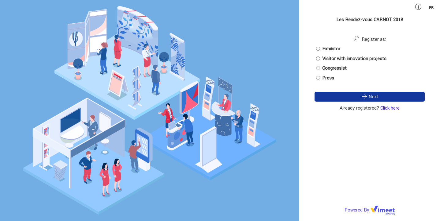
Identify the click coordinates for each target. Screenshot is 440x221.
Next (369, 96)
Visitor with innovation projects (351, 58)
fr (431, 7)
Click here (390, 108)
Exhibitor (328, 49)
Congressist (331, 68)
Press (325, 78)
